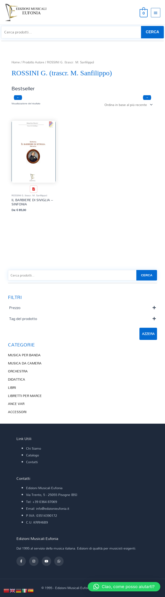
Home (16, 62)
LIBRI (12, 387)
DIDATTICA (16, 379)
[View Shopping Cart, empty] (143, 12)
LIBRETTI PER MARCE (25, 396)
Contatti (32, 462)
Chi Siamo (33, 448)
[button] (124, 586)
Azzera (148, 334)
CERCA (152, 32)
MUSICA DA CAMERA (25, 363)
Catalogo (32, 455)
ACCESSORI (17, 412)
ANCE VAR (16, 403)
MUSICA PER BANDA (24, 355)
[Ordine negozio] (127, 104)
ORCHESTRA (18, 371)
